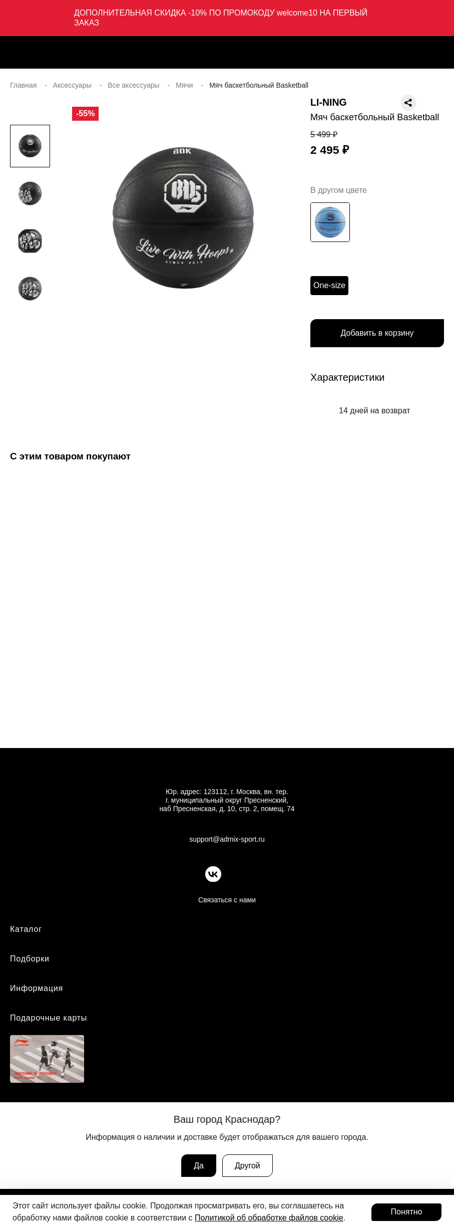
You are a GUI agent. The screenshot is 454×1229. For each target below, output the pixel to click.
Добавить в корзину (377, 333)
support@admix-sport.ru (226, 839)
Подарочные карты (48, 1018)
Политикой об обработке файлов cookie (269, 1217)
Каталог (26, 929)
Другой (247, 1165)
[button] (30, 349)
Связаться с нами (227, 900)
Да (199, 1165)
